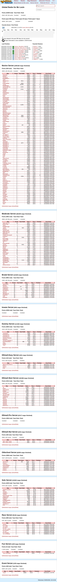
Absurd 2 (5, 108)
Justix (4, 227)
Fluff (4, 133)
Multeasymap (6, 175)
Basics (4, 110)
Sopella (5, 191)
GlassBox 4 (6, 143)
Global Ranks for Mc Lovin (21, 3)
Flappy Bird (6, 496)
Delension (5, 497)
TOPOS (5, 494)
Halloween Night (7, 150)
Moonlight (5, 174)
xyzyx (4, 572)
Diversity (5, 75)
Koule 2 (5, 470)
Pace (4, 342)
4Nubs (4, 104)
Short (4, 256)
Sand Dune (5, 284)
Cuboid (4, 123)
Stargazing (5, 260)
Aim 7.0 (5, 291)
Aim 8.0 (5, 292)
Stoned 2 (5, 286)
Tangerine (5, 88)
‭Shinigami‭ (35, 48)
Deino (4, 125)
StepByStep (6, 85)
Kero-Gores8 (6, 243)
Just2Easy (5, 160)
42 (3, 387)
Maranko (5, 245)
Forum (48, 1)
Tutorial (5, 90)
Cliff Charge (6, 121)
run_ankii (5, 525)
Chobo (20, 53)
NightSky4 (5, 250)
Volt (4, 505)
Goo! (4, 95)
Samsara (5, 339)
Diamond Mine (6, 126)
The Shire (5, 262)
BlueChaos (5, 115)
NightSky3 (5, 249)
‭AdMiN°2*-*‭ (36, 59)
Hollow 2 (5, 241)
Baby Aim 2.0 (23, 48)
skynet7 (5, 403)
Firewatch (5, 132)
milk (4, 296)
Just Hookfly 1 (6, 465)
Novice (16, 46)
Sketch (4, 190)
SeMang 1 (5, 187)
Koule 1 (5, 469)
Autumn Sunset (7, 489)
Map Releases (32, 1)
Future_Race (6, 137)
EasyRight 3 (22, 52)
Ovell (4, 178)
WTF (4, 201)
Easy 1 (4, 127)
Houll (4, 153)
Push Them (6, 253)
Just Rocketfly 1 (7, 341)
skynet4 (5, 401)
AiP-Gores (5, 461)
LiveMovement (6, 500)
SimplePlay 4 (6, 258)
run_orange (6, 532)
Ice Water (5, 101)
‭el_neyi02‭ (35, 53)
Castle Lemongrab (7, 235)
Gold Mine (5, 147)
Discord (41, 1)
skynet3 (5, 400)
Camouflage (6, 92)
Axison (4, 76)
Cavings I (5, 236)
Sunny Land (6, 230)
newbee (5, 176)
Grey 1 (4, 365)
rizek (4, 255)
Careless (5, 117)
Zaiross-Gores (6, 264)
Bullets (4, 91)
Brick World (6, 389)
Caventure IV (6, 336)
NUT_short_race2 (7, 441)
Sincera (5, 189)
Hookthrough (6, 226)
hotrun (4, 524)
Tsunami (5, 89)
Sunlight (5, 194)
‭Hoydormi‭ (35, 50)
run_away (5, 526)
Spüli (4, 193)
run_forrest (5, 530)
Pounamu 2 (6, 183)
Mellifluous (5, 171)
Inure (4, 82)
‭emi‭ (34, 57)
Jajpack (5, 499)
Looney (5, 166)
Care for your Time (7, 495)
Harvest (5, 151)
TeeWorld (5, 196)
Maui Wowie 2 (6, 170)
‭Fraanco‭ (35, 56)
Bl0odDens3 (6, 293)
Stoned (4, 285)
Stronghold (5, 290)
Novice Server (34, 3)
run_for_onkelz (6, 529)
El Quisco (5, 77)
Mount (4, 247)
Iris (3, 157)
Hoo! (4, 96)
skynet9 (5, 404)
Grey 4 (4, 366)
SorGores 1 (6, 503)
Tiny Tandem (6, 100)
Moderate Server (45, 3)
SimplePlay (5, 257)
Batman (5, 112)
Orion (4, 177)
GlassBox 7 (6, 145)
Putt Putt (5, 501)
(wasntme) (5, 103)
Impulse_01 (6, 395)
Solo (16, 57)
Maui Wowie (6, 169)
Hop (4, 368)
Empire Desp (6, 131)
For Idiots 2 (6, 135)
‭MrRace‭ (35, 55)
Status (16, 1)
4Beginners (6, 81)
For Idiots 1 (6, 134)
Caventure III (6, 335)
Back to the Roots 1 (8, 364)
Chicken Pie (22, 55)
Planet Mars (6, 98)
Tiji (3, 263)
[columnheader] (8, 73)
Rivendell (5, 254)
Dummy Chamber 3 (7, 340)
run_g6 (4, 531)
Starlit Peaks (6, 261)
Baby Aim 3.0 (6, 232)
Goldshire (5, 289)
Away (4, 388)
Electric (20, 59)
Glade (4, 140)
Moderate (17, 48)
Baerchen (5, 233)
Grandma (5, 295)
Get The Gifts (6, 394)
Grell (4, 79)
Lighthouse (6, 164)
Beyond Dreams (7, 113)
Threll (20, 56)
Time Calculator (7, 553)
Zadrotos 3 (5, 467)
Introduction (6, 97)
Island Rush (6, 158)
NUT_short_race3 (7, 442)
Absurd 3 (5, 109)
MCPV (4, 398)
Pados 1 (5, 179)
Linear (4, 84)
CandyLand (6, 116)
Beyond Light (6, 114)
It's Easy (5, 159)
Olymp (4, 251)
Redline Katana (21, 57)
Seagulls (5, 184)
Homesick (5, 152)
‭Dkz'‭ (34, 52)
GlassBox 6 (21, 46)
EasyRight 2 (22, 50)
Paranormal (6, 466)
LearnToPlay (6, 83)
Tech (4, 345)
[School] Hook (6, 107)
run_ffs (4, 528)
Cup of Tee (5, 224)
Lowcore (5, 168)
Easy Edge (5, 238)
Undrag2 (5, 199)
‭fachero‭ (35, 46)
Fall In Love (6, 392)
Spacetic (5, 297)
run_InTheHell (6, 534)
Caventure (5, 333)
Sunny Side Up (26, 27)
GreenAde (5, 148)
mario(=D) (5, 397)
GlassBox (5, 141)
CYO (4, 237)
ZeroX (4, 202)
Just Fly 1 (5, 464)
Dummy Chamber (7, 338)
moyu (4, 248)
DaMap (4, 391)
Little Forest (6, 102)
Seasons (5, 185)
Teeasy (4, 195)
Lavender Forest (7, 163)
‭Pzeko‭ (34, 49)
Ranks (23, 1)
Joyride (5, 492)
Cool (4, 122)
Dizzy (4, 225)
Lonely (4, 165)
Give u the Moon (23, 49)
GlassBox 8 (6, 146)
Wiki (53, 1)
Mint (4, 172)
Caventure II (6, 334)
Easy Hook (5, 239)
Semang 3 (5, 188)
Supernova (5, 287)
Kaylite (4, 162)
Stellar (4, 344)
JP (3, 242)
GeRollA (5, 138)
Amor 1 (5, 463)
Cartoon (5, 94)
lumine (4, 244)
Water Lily (5, 200)
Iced (4, 156)
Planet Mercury (6, 181)
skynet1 (5, 399)
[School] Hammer (7, 106)
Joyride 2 (5, 493)
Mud (4, 490)
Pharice (5, 229)
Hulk (4, 154)
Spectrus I (5, 405)
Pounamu (5, 182)
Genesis (5, 393)
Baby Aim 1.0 (6, 223)
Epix (4, 203)
